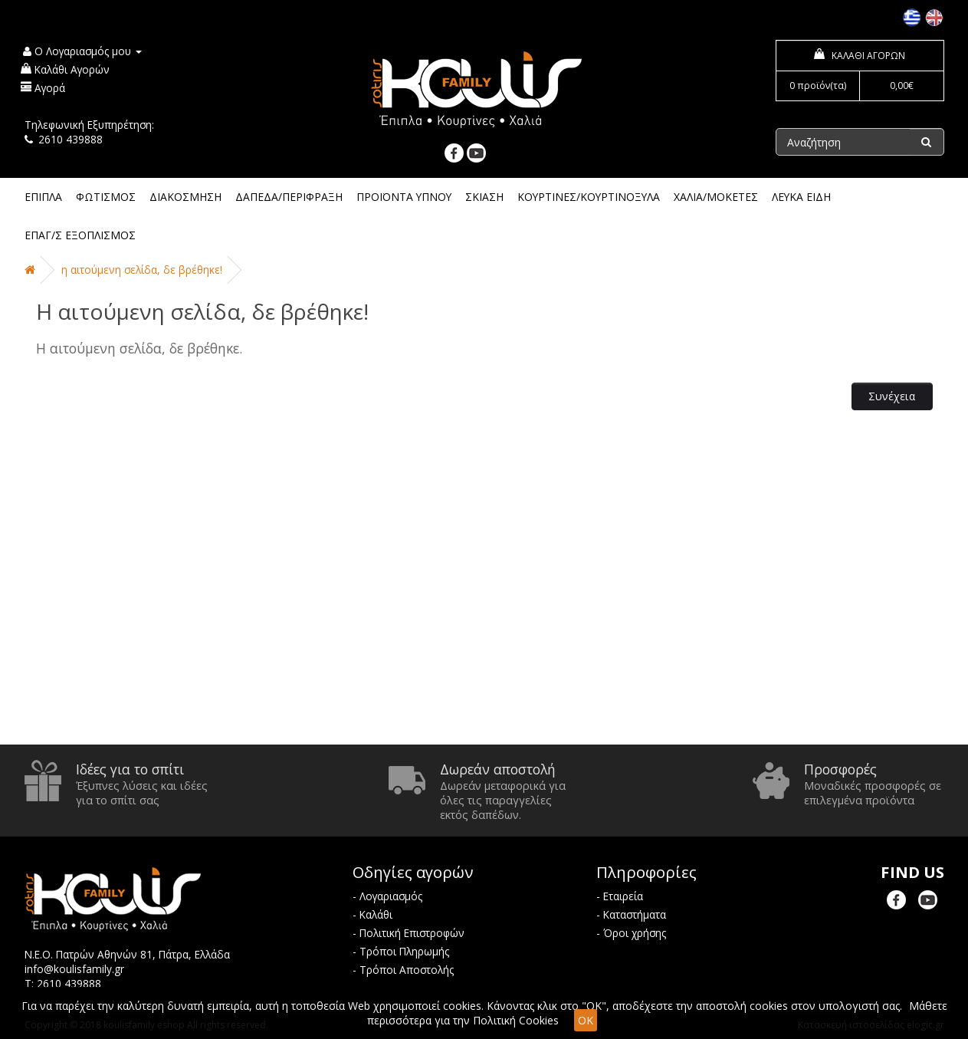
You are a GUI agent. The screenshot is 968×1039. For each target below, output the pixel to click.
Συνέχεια (891, 396)
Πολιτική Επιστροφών (411, 933)
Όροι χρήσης (634, 933)
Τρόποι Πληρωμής (404, 951)
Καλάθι (375, 914)
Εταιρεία (623, 896)
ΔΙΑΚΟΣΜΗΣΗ (185, 196)
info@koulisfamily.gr (74, 969)
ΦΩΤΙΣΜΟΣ (106, 196)
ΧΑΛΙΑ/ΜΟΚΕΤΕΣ (716, 196)
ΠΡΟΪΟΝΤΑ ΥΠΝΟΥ (403, 196)
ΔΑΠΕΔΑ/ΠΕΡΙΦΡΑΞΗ (289, 196)
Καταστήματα (634, 914)
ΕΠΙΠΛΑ (43, 196)
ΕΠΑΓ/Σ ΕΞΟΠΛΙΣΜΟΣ (80, 235)
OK (585, 1020)
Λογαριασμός (390, 896)
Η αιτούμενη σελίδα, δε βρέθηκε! (141, 269)
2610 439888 (70, 139)
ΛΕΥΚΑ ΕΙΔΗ (801, 196)
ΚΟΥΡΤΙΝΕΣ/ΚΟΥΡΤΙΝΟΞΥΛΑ (588, 196)
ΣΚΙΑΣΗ (484, 196)
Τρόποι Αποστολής (406, 969)
